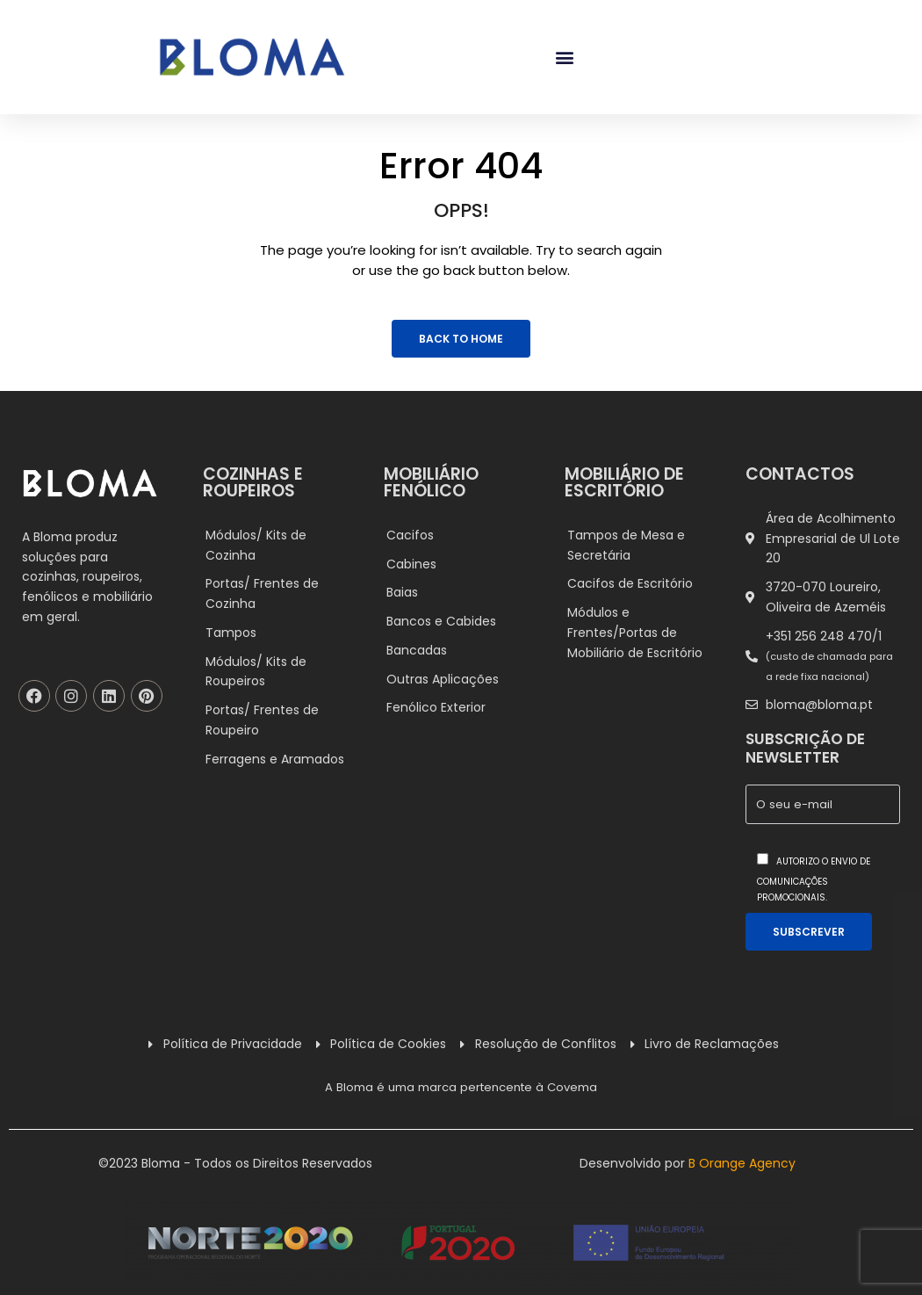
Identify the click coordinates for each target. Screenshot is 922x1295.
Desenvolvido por (688, 1163)
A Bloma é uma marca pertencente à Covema (461, 1087)
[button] (564, 57)
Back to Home (461, 338)
